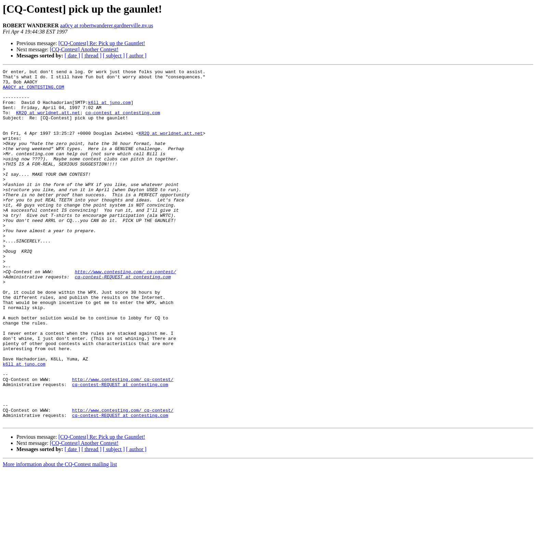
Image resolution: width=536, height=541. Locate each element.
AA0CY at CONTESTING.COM (33, 91)
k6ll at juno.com (109, 109)
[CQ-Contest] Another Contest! (84, 49)
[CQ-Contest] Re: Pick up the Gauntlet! (101, 43)
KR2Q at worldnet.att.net (48, 122)
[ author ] (136, 55)
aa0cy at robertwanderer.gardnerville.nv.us (106, 25)
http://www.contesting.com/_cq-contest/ (125, 312)
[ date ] (72, 55)
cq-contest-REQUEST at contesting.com (123, 319)
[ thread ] (91, 55)
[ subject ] (114, 55)
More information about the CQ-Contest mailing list (60, 535)
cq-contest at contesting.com (122, 122)
